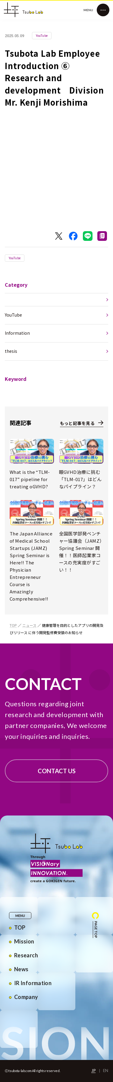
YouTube (14, 258)
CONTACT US (57, 770)
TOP (13, 625)
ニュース (29, 625)
